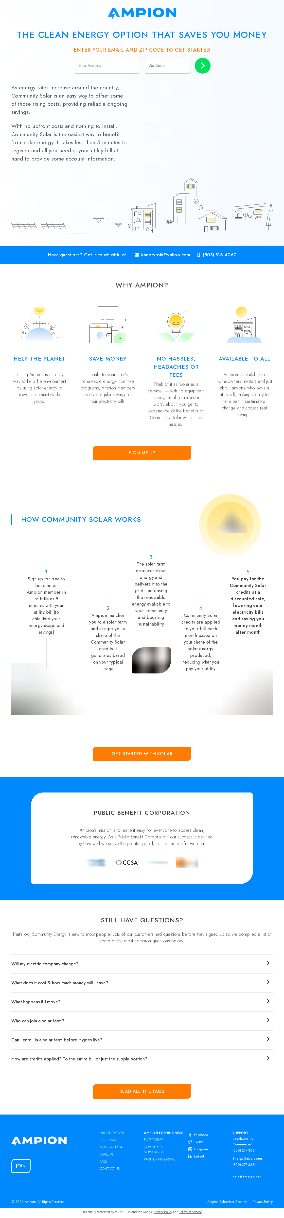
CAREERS (106, 1154)
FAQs (103, 1161)
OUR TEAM (108, 1139)
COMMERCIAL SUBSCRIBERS (154, 1149)
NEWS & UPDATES (113, 1147)
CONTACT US (110, 1168)
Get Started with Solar (142, 754)
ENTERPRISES (153, 1139)
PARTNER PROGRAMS (160, 1159)
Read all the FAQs (142, 1091)
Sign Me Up (142, 453)
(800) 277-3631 (244, 1150)
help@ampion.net (246, 1176)
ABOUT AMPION (112, 1132)
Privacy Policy (263, 1201)
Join (21, 1166)
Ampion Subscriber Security (227, 1201)
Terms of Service (190, 1212)
